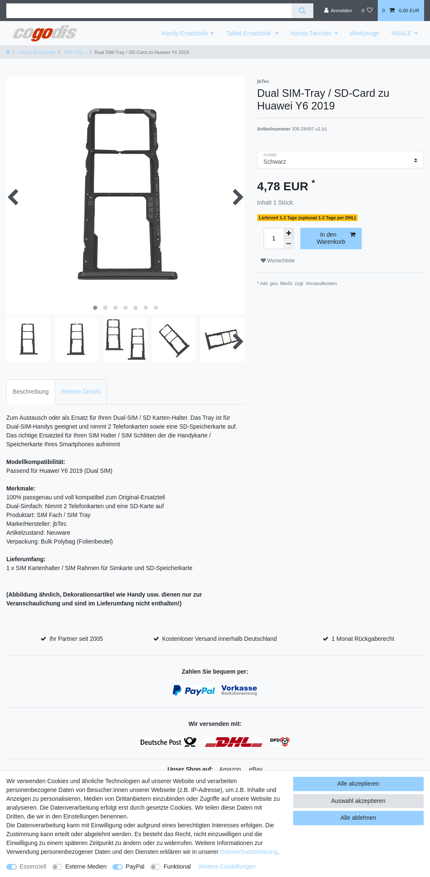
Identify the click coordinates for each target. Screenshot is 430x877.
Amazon (230, 769)
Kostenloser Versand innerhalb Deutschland (219, 638)
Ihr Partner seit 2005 (76, 638)
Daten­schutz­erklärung (248, 851)
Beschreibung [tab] (31, 391)
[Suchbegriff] (148, 10)
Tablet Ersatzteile (249, 33)
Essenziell (33, 866)
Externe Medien (86, 866)
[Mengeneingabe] (274, 238)
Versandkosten (321, 283)
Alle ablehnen (358, 817)
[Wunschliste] (367, 10)
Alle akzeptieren (358, 783)
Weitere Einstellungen (227, 866)
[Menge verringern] (289, 244)
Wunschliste (278, 261)
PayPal (135, 866)
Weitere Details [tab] (81, 391)
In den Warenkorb (336, 238)
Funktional (177, 866)
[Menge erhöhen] (289, 233)
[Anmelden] (338, 10)
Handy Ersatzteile (185, 33)
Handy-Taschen (311, 33)
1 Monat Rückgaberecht (362, 638)
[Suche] (302, 10)
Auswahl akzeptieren (358, 800)
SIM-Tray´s (75, 52)
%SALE (401, 33)
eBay (255, 769)
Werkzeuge (364, 33)
